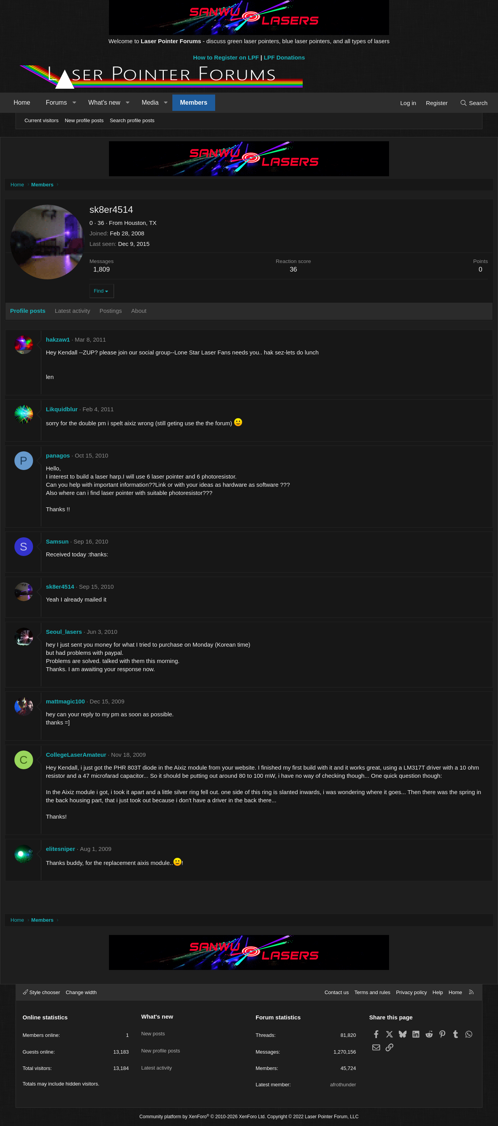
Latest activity (156, 1058)
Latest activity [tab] (90, 312)
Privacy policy (411, 992)
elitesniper (78, 859)
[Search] (460, 103)
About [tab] (156, 312)
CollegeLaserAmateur (93, 756)
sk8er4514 (77, 588)
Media (163, 102)
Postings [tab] (128, 312)
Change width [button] (81, 992)
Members (207, 102)
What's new (118, 102)
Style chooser (41, 992)
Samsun (74, 543)
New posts (153, 1030)
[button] (87, 103)
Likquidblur (79, 411)
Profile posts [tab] (45, 312)
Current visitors (41, 120)
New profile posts (84, 120)
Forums (70, 102)
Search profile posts (132, 120)
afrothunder (343, 1084)
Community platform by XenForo (202, 1116)
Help (438, 992)
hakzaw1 (75, 341)
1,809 (119, 271)
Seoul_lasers (81, 633)
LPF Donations (284, 57)
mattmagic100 (82, 703)
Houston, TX (158, 224)
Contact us (336, 992)
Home (35, 102)
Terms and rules (372, 992)
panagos (75, 457)
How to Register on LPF (226, 57)
